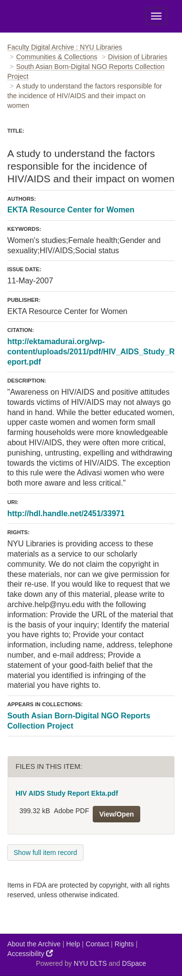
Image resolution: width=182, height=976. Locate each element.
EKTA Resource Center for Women (70, 210)
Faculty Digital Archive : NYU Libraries (64, 47)
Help (73, 944)
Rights (124, 944)
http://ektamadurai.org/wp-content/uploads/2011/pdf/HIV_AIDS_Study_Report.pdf (91, 351)
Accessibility (30, 953)
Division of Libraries (137, 57)
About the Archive (34, 944)
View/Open (116, 814)
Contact (97, 944)
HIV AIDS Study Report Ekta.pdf (67, 793)
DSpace (134, 963)
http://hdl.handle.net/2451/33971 (66, 513)
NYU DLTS (90, 963)
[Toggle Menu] (156, 16)
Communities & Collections (56, 57)
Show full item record (45, 852)
